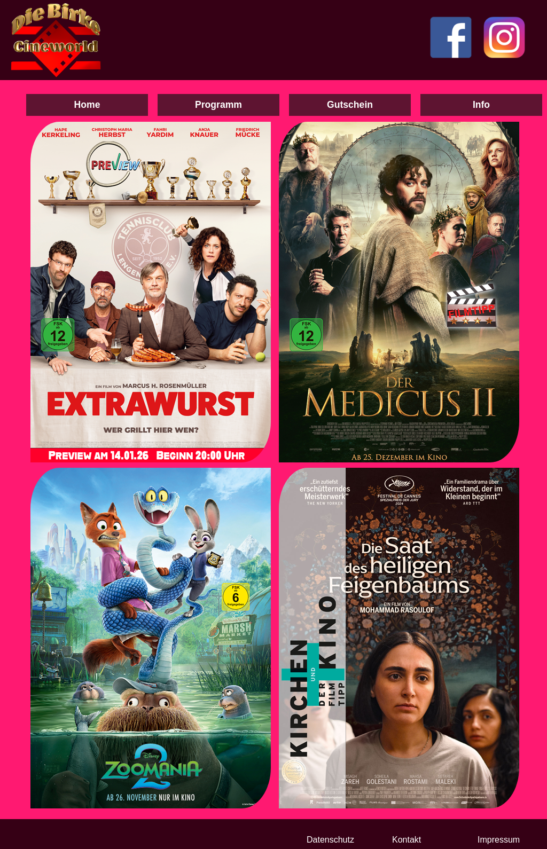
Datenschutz (330, 839)
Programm (218, 104)
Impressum (499, 839)
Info (481, 104)
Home (87, 104)
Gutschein (350, 104)
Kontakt (406, 839)
